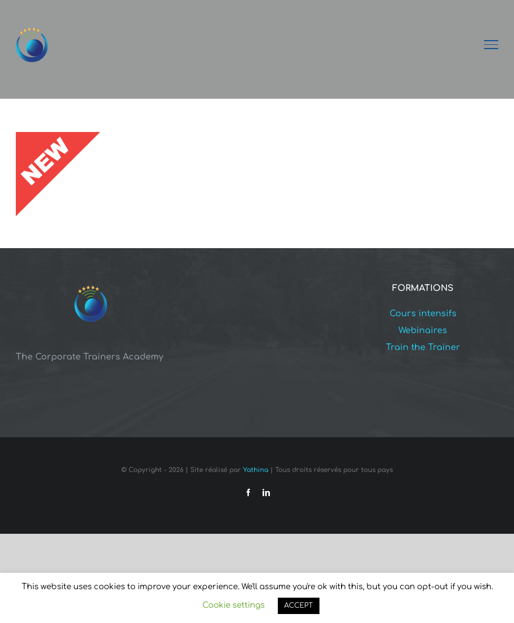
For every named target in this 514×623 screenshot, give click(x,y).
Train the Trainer (423, 347)
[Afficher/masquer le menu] (491, 44)
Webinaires (423, 330)
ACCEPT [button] (298, 605)
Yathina (255, 470)
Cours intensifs (423, 313)
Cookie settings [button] (233, 605)
